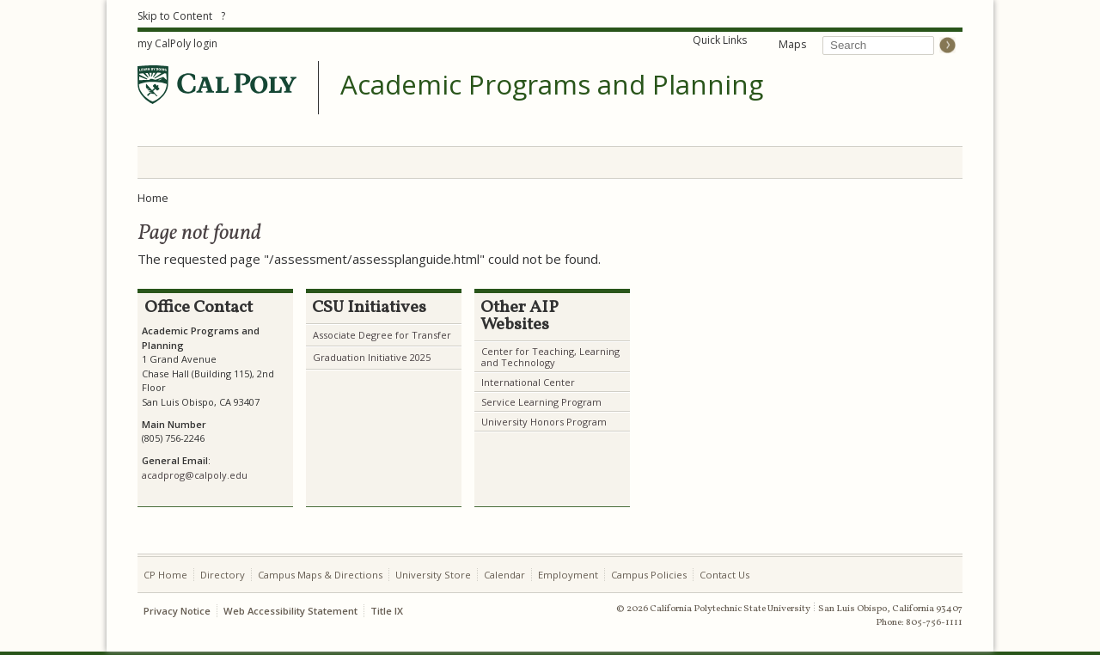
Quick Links (720, 40)
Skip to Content (175, 16)
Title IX (386, 610)
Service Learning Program (541, 401)
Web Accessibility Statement (290, 610)
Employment (568, 574)
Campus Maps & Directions (320, 574)
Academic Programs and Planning (551, 85)
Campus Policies (649, 574)
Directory (222, 574)
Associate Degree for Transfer (382, 334)
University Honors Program (544, 421)
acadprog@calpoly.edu (195, 474)
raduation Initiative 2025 (376, 357)
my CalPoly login (177, 43)
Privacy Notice (177, 610)
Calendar (504, 574)
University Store (433, 574)
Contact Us (724, 574)
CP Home (165, 574)
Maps (792, 44)
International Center (528, 382)
